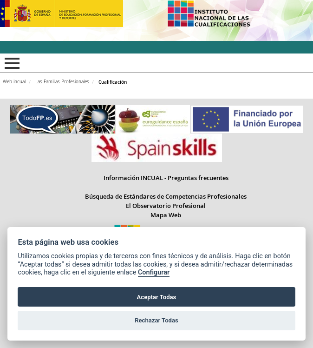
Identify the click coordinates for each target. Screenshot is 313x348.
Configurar (154, 272)
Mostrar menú (10, 63)
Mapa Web (165, 215)
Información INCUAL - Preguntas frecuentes (166, 178)
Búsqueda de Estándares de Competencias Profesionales (166, 196)
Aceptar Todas (156, 297)
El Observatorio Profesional (166, 205)
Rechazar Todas (156, 320)
